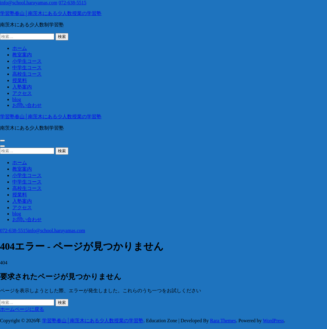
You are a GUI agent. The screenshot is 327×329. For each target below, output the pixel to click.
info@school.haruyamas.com (28, 2)
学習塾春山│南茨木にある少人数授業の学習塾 (50, 13)
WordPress (273, 320)
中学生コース (27, 67)
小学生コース (27, 61)
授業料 (19, 80)
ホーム (19, 48)
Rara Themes (223, 320)
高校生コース (27, 74)
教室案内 (22, 54)
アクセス (22, 93)
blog (16, 99)
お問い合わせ (27, 105)
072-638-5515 (72, 2)
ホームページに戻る (22, 309)
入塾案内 (22, 86)
